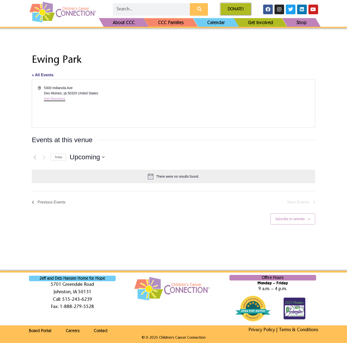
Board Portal (40, 330)
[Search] (199, 9)
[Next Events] (44, 157)
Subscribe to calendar (290, 219)
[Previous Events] (35, 157)
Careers (73, 330)
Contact (101, 330)
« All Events (42, 75)
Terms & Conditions (298, 330)
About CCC (124, 22)
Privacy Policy (261, 330)
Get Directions (54, 99)
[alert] (173, 176)
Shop (301, 22)
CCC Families (171, 22)
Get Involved (260, 22)
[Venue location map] (244, 103)
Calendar (216, 22)
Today (58, 157)
